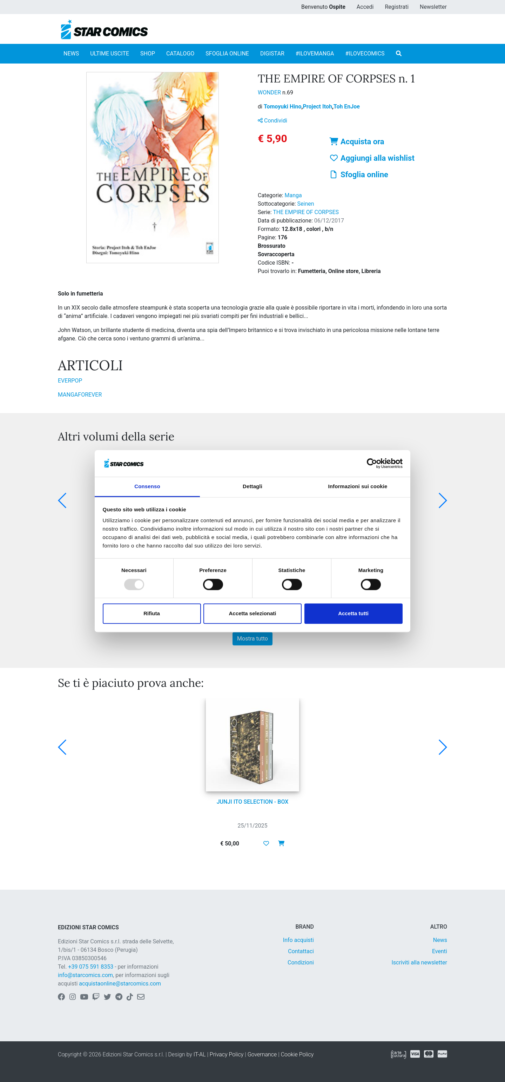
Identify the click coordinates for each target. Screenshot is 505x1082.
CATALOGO (180, 53)
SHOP (147, 53)
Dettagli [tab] (252, 487)
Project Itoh (318, 106)
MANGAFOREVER (80, 394)
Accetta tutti (353, 614)
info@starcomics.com (85, 975)
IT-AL (200, 1054)
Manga (293, 195)
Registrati (397, 7)
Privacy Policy (226, 1054)
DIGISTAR (272, 53)
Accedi (365, 7)
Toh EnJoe (347, 106)
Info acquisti (298, 940)
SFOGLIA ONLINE (227, 53)
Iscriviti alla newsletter (419, 962)
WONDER (270, 92)
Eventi (439, 951)
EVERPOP (70, 380)
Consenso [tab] (147, 487)
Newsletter (433, 7)
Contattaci (301, 951)
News (440, 940)
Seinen (305, 203)
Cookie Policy (297, 1054)
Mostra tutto (252, 638)
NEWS (71, 53)
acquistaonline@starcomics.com (120, 983)
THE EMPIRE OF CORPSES (306, 212)
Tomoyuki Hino (283, 106)
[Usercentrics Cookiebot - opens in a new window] (372, 463)
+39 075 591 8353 (90, 966)
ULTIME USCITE (109, 53)
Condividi (272, 120)
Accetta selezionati (252, 614)
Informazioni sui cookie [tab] (358, 487)
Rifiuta (151, 614)
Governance (262, 1054)
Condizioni (301, 962)
